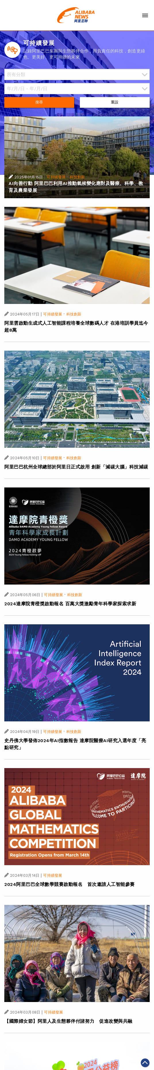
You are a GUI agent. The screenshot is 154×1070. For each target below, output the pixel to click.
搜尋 (39, 102)
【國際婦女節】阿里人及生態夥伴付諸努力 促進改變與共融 (68, 1021)
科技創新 (77, 177)
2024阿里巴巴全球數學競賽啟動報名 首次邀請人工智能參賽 (69, 884)
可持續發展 (56, 177)
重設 (114, 102)
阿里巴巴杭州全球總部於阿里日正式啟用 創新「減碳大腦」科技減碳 (76, 467)
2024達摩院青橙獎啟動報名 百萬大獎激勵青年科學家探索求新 (70, 603)
